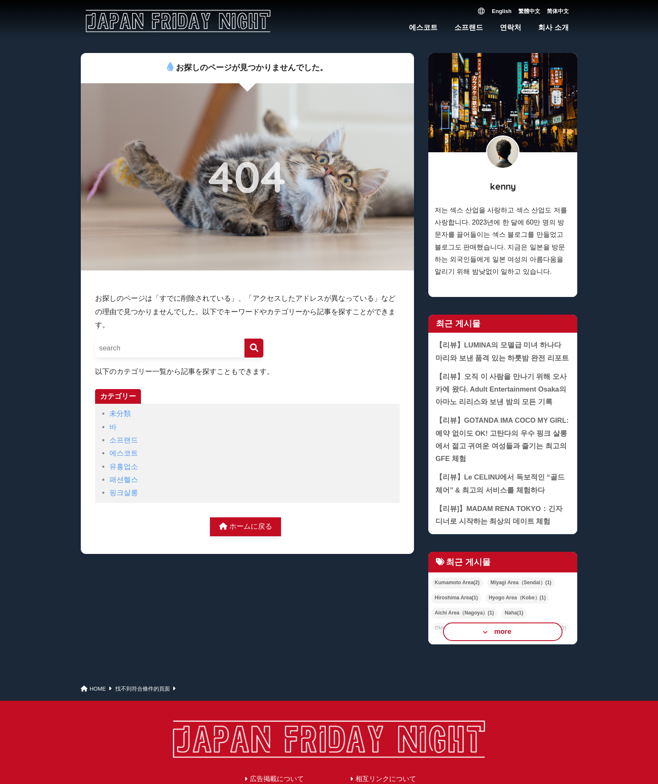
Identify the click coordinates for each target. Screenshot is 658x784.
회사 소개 (553, 28)
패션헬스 (123, 480)
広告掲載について (277, 763)
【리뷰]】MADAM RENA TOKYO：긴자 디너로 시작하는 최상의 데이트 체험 (499, 517)
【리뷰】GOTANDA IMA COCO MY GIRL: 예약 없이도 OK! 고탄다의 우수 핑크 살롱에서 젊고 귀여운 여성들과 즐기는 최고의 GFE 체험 (501, 441)
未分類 (120, 414)
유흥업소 (123, 467)
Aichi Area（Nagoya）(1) (464, 615)
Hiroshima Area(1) (456, 600)
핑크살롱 (123, 493)
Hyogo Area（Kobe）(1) (517, 600)
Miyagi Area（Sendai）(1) (521, 585)
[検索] (253, 348)
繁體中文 (529, 11)
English (502, 11)
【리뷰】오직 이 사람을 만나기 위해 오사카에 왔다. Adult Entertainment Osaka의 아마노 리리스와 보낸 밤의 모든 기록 (501, 390)
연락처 (510, 28)
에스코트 (423, 28)
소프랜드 (468, 28)
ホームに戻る (245, 527)
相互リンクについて (386, 763)
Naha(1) (514, 615)
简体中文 (558, 11)
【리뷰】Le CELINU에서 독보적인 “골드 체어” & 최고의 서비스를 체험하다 (500, 485)
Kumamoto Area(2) (457, 585)
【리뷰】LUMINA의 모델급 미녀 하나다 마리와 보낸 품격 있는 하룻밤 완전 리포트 (502, 351)
